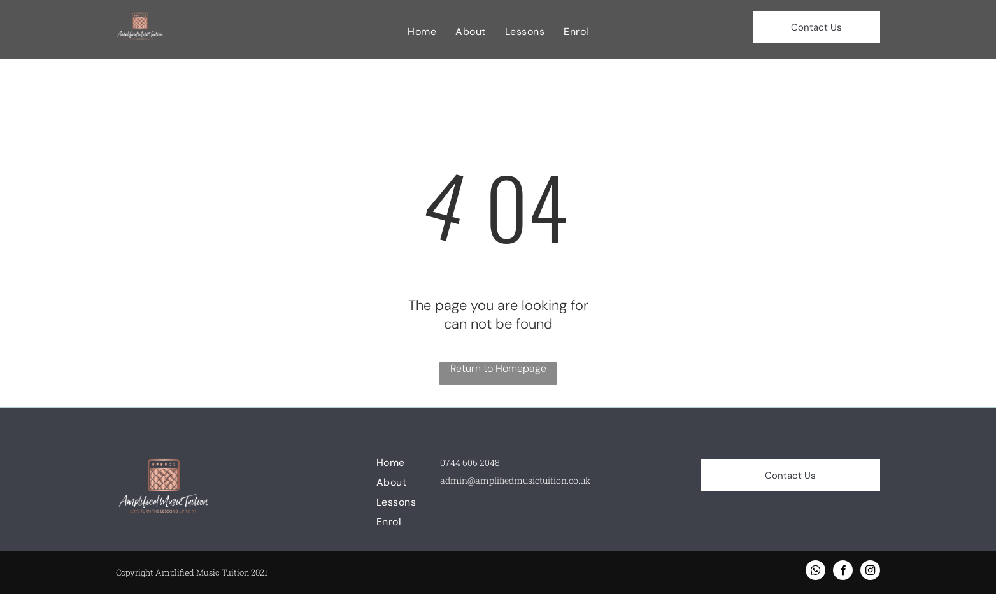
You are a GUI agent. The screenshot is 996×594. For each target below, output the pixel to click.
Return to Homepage (498, 368)
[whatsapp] (815, 571)
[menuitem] (422, 31)
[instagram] (870, 571)
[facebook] (843, 571)
